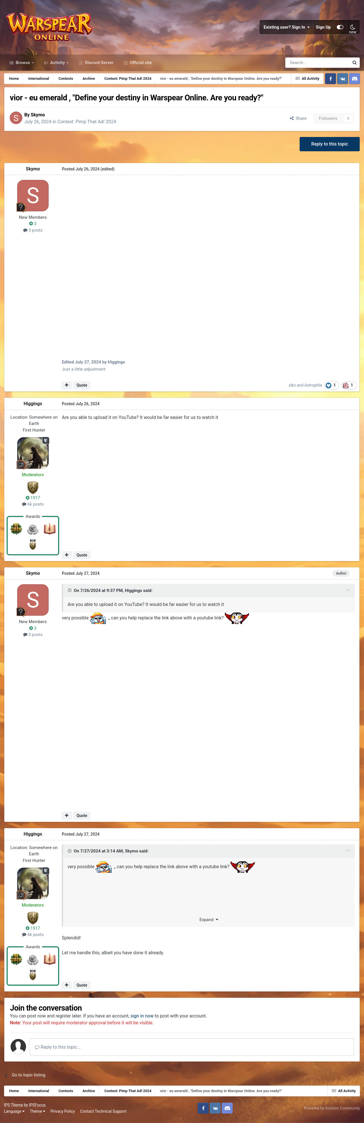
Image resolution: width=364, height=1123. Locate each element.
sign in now (144, 1019)
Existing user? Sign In (287, 29)
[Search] (302, 65)
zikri (292, 388)
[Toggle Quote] (70, 593)
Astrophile (314, 388)
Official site (140, 65)
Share (297, 121)
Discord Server (98, 65)
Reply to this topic (329, 147)
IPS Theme (13, 1108)
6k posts (33, 507)
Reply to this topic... (60, 1050)
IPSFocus (37, 1108)
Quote (82, 388)
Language (14, 1114)
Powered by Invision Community (332, 1111)
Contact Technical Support (103, 1114)
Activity (57, 65)
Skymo (39, 117)
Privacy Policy (63, 1114)
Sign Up (323, 28)
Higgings (33, 406)
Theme (38, 1114)
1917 (33, 500)
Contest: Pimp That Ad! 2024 (88, 124)
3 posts (33, 233)
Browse (23, 65)
